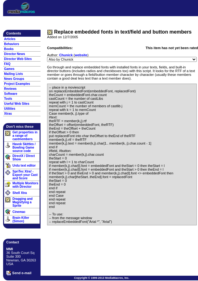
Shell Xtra (19, 193)
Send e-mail (18, 273)
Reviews (10, 88)
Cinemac (19, 212)
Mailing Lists (13, 74)
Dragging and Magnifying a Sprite (22, 202)
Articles (10, 39)
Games (9, 69)
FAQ (7, 64)
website (81, 55)
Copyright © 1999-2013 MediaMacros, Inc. (101, 277)
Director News (14, 54)
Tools (8, 98)
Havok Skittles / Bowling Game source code (24, 147)
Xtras (8, 113)
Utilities (9, 108)
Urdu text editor (24, 165)
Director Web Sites (18, 59)
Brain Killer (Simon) (20, 219)
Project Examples (17, 83)
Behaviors (11, 44)
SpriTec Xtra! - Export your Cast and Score (25, 175)
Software (10, 93)
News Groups (14, 79)
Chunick (66, 55)
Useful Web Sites (16, 103)
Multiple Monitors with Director (25, 185)
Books (9, 49)
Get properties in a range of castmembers (24, 136)
